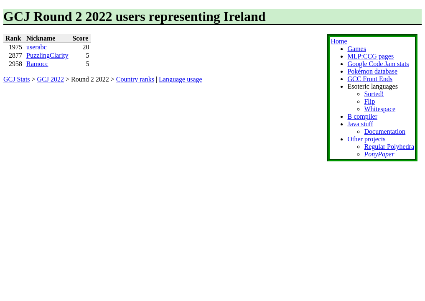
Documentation (384, 131)
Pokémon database (372, 71)
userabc (36, 47)
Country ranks (135, 79)
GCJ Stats (16, 79)
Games (356, 48)
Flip (369, 101)
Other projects (366, 139)
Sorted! (374, 93)
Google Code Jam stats (378, 63)
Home (339, 41)
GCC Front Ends (369, 78)
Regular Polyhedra (389, 146)
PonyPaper (379, 154)
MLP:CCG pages (370, 56)
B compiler (362, 116)
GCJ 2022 (50, 79)
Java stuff (360, 124)
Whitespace (379, 108)
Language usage (180, 79)
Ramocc (37, 63)
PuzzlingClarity (47, 55)
